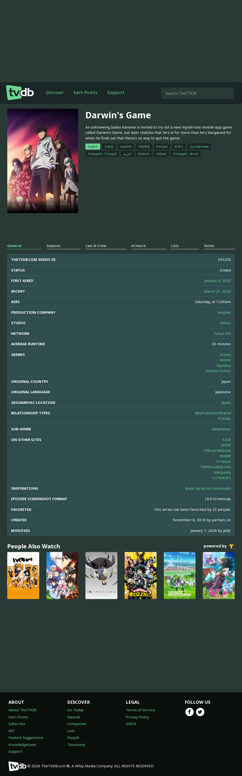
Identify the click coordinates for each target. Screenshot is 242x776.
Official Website (217, 450)
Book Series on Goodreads (208, 488)
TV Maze (223, 461)
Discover (55, 92)
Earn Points (86, 92)
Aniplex (224, 312)
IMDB (226, 444)
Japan (226, 402)
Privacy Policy (137, 716)
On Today (75, 709)
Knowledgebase (22, 744)
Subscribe (16, 723)
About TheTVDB (22, 709)
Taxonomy (76, 744)
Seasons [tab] (53, 245)
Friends (224, 418)
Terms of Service (140, 709)
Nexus (225, 322)
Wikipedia (222, 472)
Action (225, 354)
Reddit (225, 455)
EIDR (227, 439)
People (73, 737)
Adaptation (221, 428)
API (11, 730)
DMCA (131, 723)
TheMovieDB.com (215, 466)
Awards (73, 716)
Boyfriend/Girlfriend (213, 412)
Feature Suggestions (25, 737)
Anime (225, 359)
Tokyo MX (222, 333)
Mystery (224, 365)
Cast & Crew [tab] (95, 245)
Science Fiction (218, 370)
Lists (71, 730)
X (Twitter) (221, 477)
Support (116, 92)
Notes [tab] (209, 245)
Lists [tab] (175, 245)
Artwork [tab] (138, 245)
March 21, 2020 (217, 291)
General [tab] (14, 245)
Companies (76, 723)
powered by (219, 546)
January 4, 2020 (217, 280)
